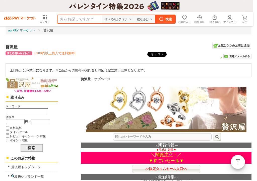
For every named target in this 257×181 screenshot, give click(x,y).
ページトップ (238, 162)
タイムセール (19, 131)
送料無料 (16, 127)
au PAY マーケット (22, 30)
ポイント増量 (19, 140)
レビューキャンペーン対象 (28, 136)
